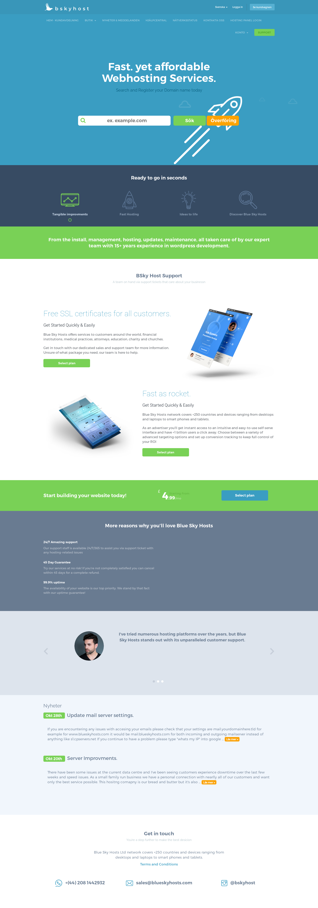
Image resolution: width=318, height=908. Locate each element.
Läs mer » (232, 739)
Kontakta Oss (213, 20)
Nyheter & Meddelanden (121, 20)
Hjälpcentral (156, 20)
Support (264, 32)
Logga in (237, 6)
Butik (90, 20)
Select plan (66, 363)
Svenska (221, 6)
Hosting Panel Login (245, 20)
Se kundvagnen (262, 7)
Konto (241, 32)
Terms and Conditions (159, 864)
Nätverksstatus (185, 20)
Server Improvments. (92, 758)
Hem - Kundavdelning (62, 20)
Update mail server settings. (100, 715)
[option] (159, 648)
